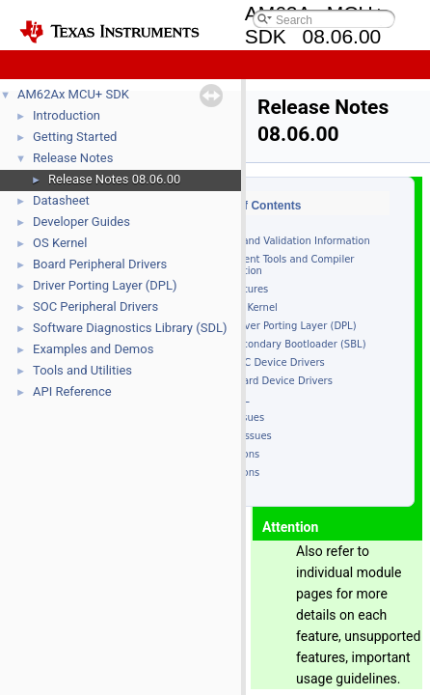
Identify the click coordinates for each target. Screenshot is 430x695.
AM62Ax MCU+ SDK (73, 94)
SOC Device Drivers (277, 362)
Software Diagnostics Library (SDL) (130, 327)
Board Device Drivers (281, 380)
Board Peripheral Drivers (100, 264)
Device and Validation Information (288, 241)
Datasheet (61, 200)
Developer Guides (81, 221)
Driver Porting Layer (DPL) (105, 285)
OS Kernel (60, 243)
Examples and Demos (93, 349)
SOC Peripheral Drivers (95, 306)
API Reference (72, 391)
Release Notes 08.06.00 (114, 179)
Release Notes (73, 158)
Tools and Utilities (82, 370)
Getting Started (75, 136)
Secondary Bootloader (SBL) (298, 344)
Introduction (66, 115)
